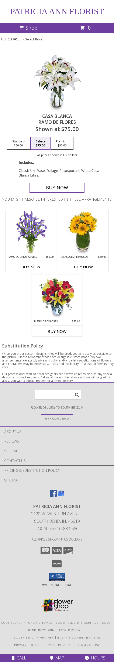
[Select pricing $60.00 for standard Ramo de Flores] (18, 143)
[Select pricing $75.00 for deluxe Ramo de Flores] (40, 143)
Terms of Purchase (58, 645)
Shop (28, 27)
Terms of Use (89, 645)
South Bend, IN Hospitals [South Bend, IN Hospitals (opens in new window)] (77, 623)
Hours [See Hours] (95, 658)
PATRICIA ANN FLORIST (57, 11)
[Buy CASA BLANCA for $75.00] (57, 188)
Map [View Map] (57, 658)
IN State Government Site (78, 637)
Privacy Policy (26, 645)
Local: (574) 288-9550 (57, 528)
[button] (57, 577)
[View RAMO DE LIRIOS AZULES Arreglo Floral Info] (30, 232)
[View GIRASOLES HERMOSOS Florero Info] (83, 232)
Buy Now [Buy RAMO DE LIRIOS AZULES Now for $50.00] (30, 267)
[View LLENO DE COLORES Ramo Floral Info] (57, 297)
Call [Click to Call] (19, 658)
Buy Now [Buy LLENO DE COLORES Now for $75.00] (57, 331)
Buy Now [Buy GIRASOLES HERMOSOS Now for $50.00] (83, 267)
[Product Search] (58, 395)
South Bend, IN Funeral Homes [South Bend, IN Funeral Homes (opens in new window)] (26, 623)
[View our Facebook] (53, 495)
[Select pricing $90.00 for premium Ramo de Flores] (62, 143)
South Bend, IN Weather (34, 637)
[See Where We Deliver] (57, 419)
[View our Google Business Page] (61, 495)
